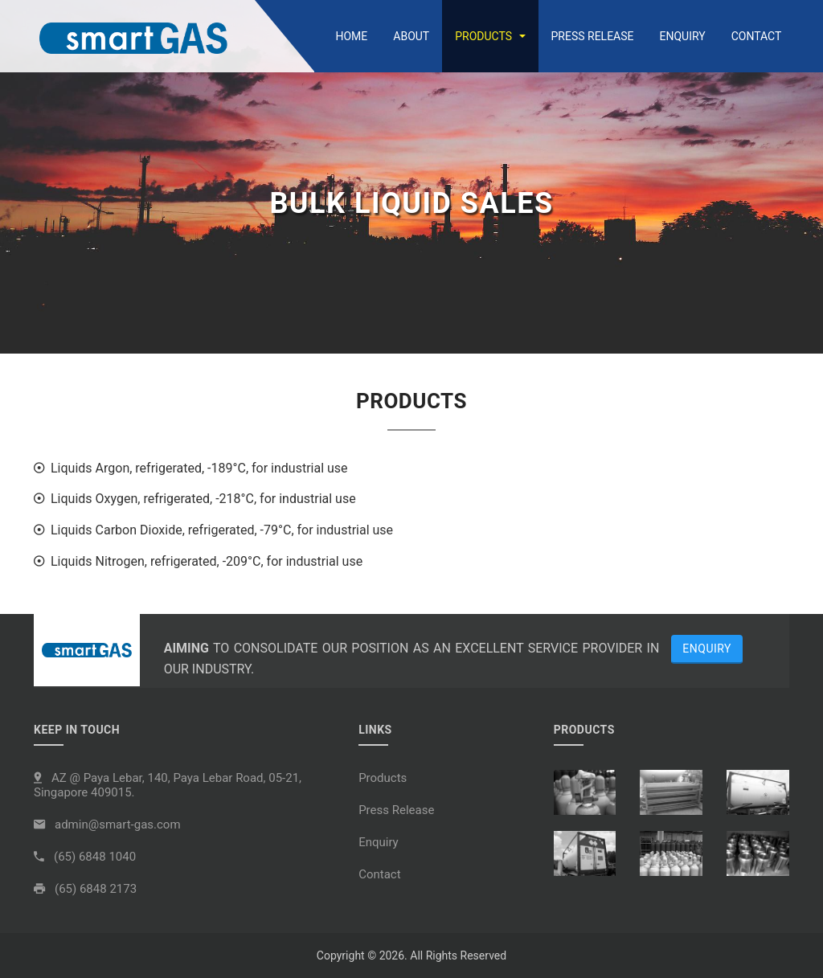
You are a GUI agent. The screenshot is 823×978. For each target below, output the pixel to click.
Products (490, 36)
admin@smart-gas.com (118, 824)
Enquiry (683, 36)
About (411, 36)
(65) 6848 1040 (95, 856)
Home (351, 36)
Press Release (592, 36)
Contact (756, 36)
